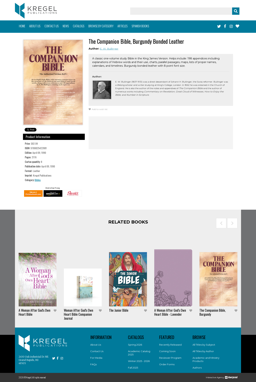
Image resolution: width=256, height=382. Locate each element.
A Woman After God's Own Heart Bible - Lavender (170, 312)
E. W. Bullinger (109, 48)
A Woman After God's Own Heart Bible (34, 312)
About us (34, 26)
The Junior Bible (118, 310)
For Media (96, 357)
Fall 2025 (133, 367)
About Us (95, 344)
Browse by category (100, 26)
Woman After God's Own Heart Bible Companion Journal (78, 314)
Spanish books (140, 26)
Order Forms (166, 364)
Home (22, 26)
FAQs (93, 364)
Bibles (38, 180)
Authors (197, 367)
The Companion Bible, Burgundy (212, 312)
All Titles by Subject (204, 344)
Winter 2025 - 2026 (139, 361)
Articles (122, 26)
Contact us (51, 26)
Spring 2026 (135, 344)
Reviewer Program (170, 357)
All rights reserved (39, 377)
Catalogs (78, 26)
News (66, 26)
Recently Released (170, 344)
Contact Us (96, 351)
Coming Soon (167, 351)
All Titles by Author (203, 351)
